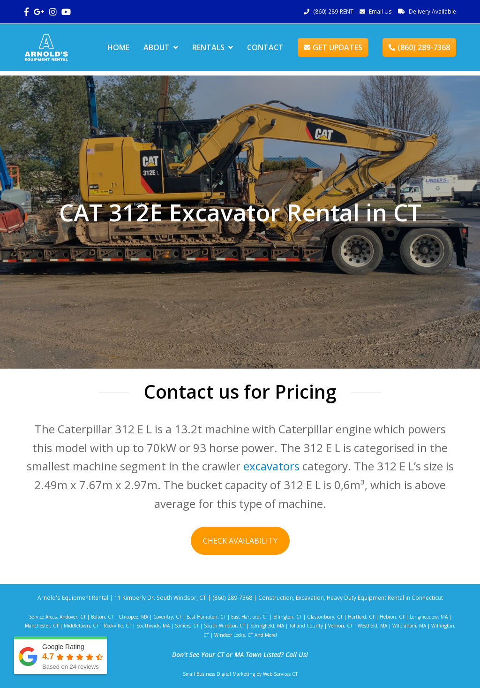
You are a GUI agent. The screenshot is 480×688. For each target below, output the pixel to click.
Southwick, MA (153, 625)
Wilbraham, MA (409, 625)
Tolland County (306, 625)
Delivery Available (432, 11)
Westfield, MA (372, 625)
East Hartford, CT (249, 616)
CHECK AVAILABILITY (240, 541)
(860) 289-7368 (419, 47)
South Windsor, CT (224, 625)
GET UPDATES (333, 47)
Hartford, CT (361, 616)
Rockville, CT (117, 625)
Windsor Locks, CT (233, 635)
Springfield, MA (267, 625)
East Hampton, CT (206, 616)
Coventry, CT (167, 616)
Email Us (380, 11)
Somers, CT (187, 625)
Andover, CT (73, 616)
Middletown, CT (81, 625)
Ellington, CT (287, 616)
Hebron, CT (392, 616)
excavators (271, 466)
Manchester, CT (42, 625)
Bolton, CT (102, 616)
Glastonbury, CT (325, 616)
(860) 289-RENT (333, 11)
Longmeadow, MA (429, 616)
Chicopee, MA (133, 616)
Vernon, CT (340, 625)
